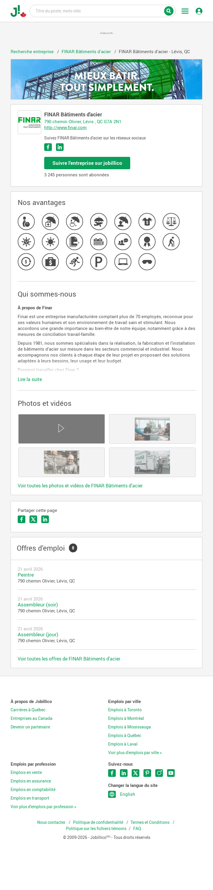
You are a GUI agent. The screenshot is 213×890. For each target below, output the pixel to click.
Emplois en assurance (31, 781)
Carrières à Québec (28, 709)
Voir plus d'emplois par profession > (43, 806)
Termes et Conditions (150, 822)
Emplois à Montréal (126, 718)
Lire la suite (30, 379)
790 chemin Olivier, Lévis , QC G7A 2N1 (82, 121)
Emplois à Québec (124, 735)
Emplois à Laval (123, 744)
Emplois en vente (26, 772)
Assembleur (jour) (38, 634)
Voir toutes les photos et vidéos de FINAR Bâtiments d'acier (80, 485)
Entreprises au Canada (31, 718)
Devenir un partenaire (30, 727)
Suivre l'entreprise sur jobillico (87, 163)
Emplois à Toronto (125, 709)
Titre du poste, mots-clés (102, 11)
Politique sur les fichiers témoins (96, 828)
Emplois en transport (30, 798)
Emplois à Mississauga (129, 727)
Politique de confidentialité (98, 822)
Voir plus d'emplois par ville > (135, 752)
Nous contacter (51, 822)
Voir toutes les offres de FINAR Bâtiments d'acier (69, 658)
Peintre (26, 574)
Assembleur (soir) (38, 604)
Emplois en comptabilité (33, 789)
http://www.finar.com (65, 127)
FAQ (137, 828)
